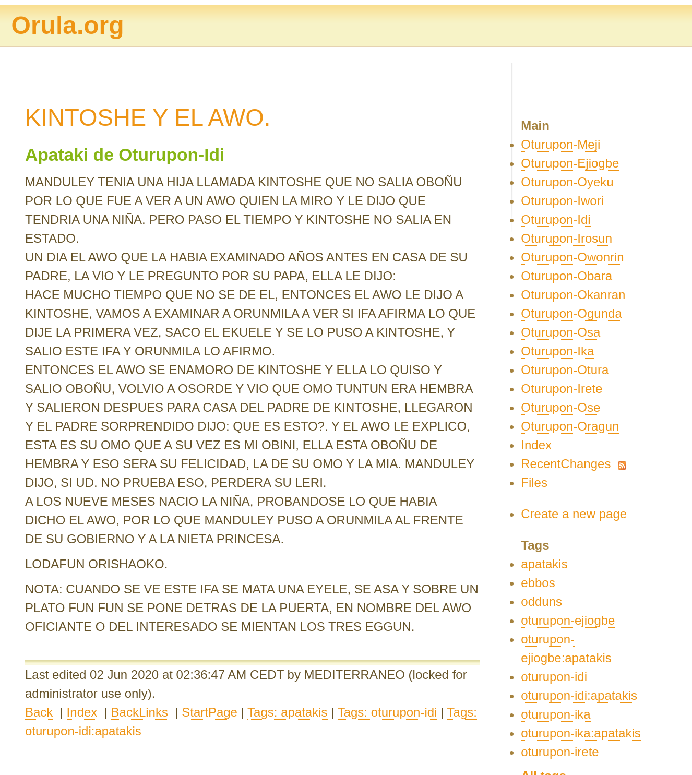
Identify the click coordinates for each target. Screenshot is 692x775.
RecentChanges (566, 464)
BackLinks (139, 712)
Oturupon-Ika (557, 351)
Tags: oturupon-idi (387, 712)
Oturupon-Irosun (566, 238)
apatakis (544, 564)
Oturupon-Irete (561, 388)
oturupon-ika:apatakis (580, 733)
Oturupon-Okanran (573, 295)
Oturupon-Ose (560, 407)
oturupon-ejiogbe (568, 620)
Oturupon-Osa (560, 332)
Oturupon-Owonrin (572, 257)
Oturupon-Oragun (570, 426)
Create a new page (574, 514)
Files (534, 482)
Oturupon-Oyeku (567, 182)
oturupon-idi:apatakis (579, 695)
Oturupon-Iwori (562, 201)
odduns (541, 601)
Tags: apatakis (287, 712)
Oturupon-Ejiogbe (570, 163)
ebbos (538, 583)
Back (39, 712)
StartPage (209, 712)
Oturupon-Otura (565, 370)
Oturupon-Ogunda (571, 313)
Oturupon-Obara (566, 276)
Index (82, 712)
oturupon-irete (560, 752)
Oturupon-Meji (560, 144)
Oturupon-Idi (555, 219)
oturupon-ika (555, 714)
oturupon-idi (554, 677)
